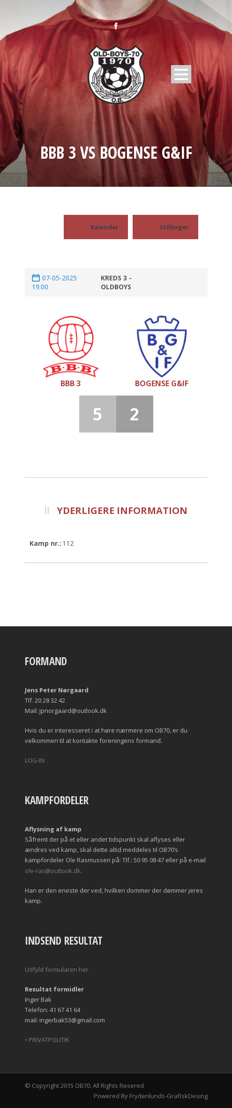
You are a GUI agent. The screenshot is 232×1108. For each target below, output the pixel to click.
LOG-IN (35, 760)
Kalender (96, 227)
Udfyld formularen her (57, 969)
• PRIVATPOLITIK (47, 1039)
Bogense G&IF (161, 383)
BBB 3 (70, 383)
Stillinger (165, 227)
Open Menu (181, 74)
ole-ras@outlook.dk (53, 870)
